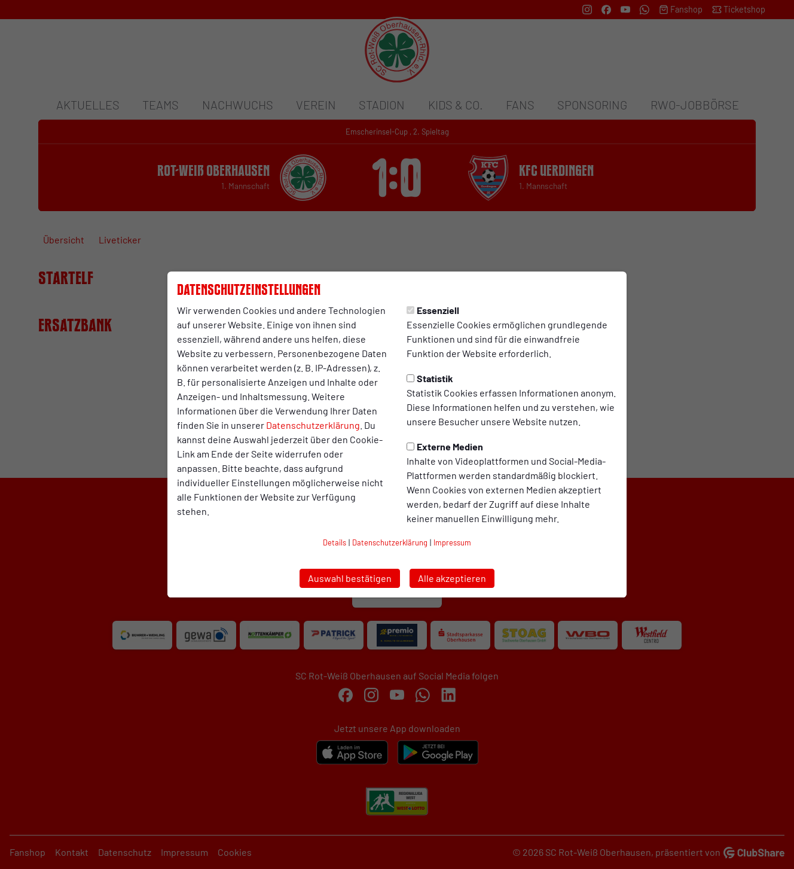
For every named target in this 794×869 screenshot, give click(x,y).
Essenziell (433, 310)
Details (334, 542)
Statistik (430, 378)
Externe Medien (445, 446)
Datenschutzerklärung (313, 425)
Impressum (452, 542)
